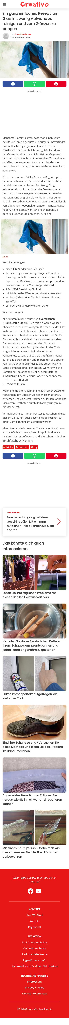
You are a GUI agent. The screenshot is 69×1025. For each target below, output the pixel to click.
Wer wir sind (34, 915)
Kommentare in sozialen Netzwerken (35, 966)
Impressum (34, 981)
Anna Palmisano (23, 34)
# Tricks (8, 447)
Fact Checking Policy (34, 942)
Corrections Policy (34, 948)
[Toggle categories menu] (5, 4)
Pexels (5, 256)
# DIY (34, 447)
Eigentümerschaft (34, 960)
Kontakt (34, 921)
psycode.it (34, 927)
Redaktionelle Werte (34, 954)
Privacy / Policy (34, 987)
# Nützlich (22, 447)
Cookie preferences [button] (34, 993)
